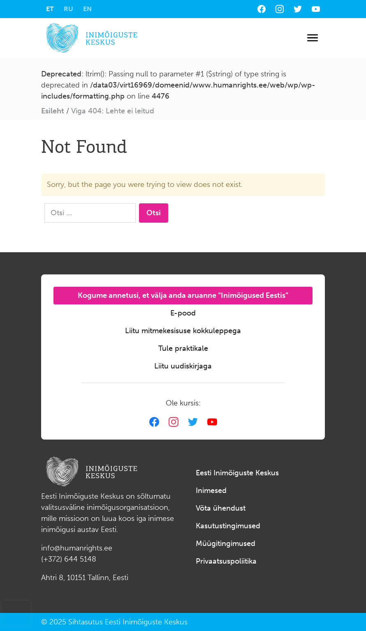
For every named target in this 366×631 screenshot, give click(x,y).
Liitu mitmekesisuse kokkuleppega (183, 330)
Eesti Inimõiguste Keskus (237, 472)
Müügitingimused (225, 543)
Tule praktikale (183, 348)
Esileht (52, 110)
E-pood (183, 313)
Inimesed (211, 490)
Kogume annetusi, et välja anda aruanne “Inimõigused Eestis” (183, 295)
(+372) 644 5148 (68, 559)
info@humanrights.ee (76, 548)
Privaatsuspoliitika (226, 561)
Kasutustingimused (228, 525)
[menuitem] (50, 9)
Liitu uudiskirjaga (183, 366)
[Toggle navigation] (312, 38)
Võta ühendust (221, 508)
